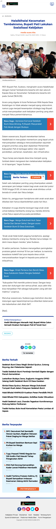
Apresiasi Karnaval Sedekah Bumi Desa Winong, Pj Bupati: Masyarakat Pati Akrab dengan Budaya (23, 124)
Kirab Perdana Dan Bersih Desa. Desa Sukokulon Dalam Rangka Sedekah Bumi (24, 273)
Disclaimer (23, 515)
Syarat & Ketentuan (12, 517)
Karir (30, 515)
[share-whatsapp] (30, 347)
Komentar (28, 353)
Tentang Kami (46, 515)
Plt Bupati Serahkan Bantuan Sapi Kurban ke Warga (21, 444)
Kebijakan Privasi (11, 515)
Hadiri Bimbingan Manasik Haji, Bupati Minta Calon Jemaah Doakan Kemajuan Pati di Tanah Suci (27, 323)
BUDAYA (7, 333)
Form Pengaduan (44, 517)
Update (36, 177)
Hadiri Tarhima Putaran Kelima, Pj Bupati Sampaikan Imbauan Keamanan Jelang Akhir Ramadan (22, 478)
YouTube (38, 510)
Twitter (33, 510)
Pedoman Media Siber (29, 517)
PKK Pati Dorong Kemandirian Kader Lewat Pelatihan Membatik (21, 466)
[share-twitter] (26, 347)
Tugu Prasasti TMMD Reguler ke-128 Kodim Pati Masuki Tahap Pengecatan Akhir (21, 456)
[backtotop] (28, 498)
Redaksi (36, 515)
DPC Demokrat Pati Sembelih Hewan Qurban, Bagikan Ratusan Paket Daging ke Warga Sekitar (21, 433)
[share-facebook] (22, 347)
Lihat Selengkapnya (28, 489)
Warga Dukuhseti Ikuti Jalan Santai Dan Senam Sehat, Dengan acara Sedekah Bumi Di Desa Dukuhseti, (22, 223)
